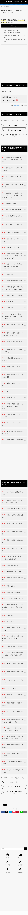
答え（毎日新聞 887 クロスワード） (14, 30)
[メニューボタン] (2, 2)
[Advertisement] (14, 63)
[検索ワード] (14, 848)
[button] (3, 812)
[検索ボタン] (26, 2)
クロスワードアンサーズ (14, 2)
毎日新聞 (16, 105)
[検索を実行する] (25, 848)
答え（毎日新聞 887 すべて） (12, 32)
